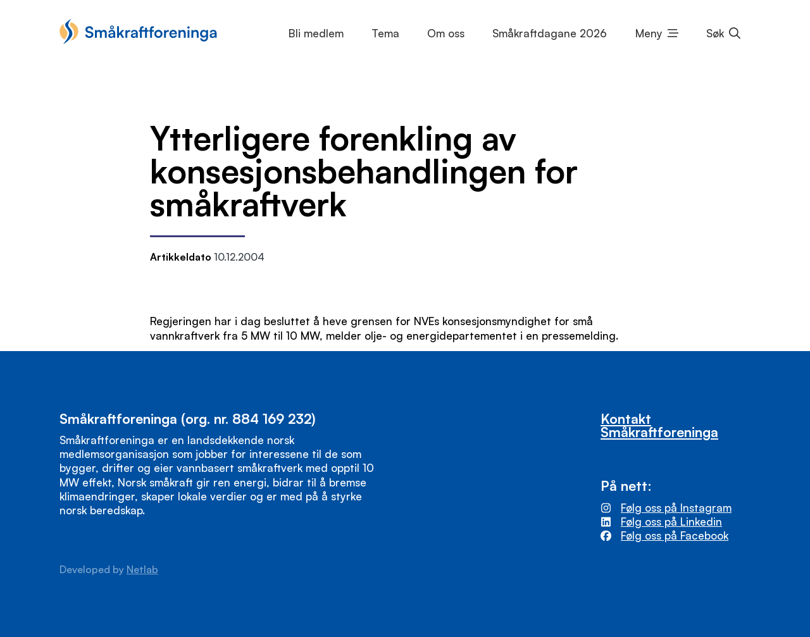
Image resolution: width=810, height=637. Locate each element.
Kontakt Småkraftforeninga (659, 425)
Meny (649, 33)
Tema (385, 33)
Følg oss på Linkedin (671, 521)
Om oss (445, 33)
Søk (715, 33)
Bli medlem (316, 33)
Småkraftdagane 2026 (549, 33)
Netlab (142, 569)
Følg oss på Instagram (676, 507)
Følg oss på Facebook (674, 535)
